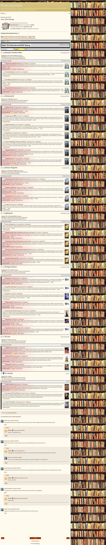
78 (8, 173)
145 (14, 219)
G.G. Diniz (13, 293)
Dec (26, 36)
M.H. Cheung (25, 310)
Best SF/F (12, 38)
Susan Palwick (20, 224)
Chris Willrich (21, 150)
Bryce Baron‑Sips (21, 286)
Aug (18, 36)
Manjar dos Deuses (10, 124)
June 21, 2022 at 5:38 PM (16, 457)
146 (16, 219)
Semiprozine (4, 55)
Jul (16, 36)
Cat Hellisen (26, 63)
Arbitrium (8, 347)
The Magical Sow (9, 196)
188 (12, 102)
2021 (30, 36)
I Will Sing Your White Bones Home (13, 63)
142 (8, 219)
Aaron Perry (18, 71)
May (12, 36)
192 (19, 102)
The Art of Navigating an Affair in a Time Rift (15, 141)
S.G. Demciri (34, 241)
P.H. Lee (34, 249)
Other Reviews (21, 69)
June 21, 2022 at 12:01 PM (13, 420)
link (30, 28)
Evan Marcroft (25, 87)
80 (11, 173)
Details (14, 69)
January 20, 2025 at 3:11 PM (13, 509)
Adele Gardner (17, 132)
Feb (6, 36)
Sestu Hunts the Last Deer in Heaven (13, 310)
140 (5, 219)
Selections (33, 38)
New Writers (19, 38)
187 (10, 102)
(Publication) (33, 63)
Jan (4, 36)
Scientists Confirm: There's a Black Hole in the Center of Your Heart (20, 232)
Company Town (9, 107)
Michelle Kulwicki (15, 278)
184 (5, 102)
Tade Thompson (25, 393)
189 (14, 102)
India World (8, 364)
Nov (24, 36)
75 (4, 173)
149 (21, 219)
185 (7, 102)
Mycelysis (8, 293)
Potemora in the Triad (10, 187)
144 (12, 219)
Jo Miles (39, 232)
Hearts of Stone (9, 356)
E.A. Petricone (14, 319)
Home (35, 538)
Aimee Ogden (18, 107)
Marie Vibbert (19, 158)
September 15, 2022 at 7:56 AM (14, 488)
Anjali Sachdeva (14, 347)
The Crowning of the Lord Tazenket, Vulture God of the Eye (18, 241)
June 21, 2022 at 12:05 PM (13, 441)
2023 (34, 36)
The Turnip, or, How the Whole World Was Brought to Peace (19, 249)
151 (25, 219)
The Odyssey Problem (10, 150)
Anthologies (26, 38)
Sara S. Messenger (22, 187)
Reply (5, 424)
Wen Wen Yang (17, 196)
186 (8, 102)
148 (19, 219)
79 (9, 173)
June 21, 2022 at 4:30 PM (19, 430)
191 (18, 102)
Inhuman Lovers (9, 116)
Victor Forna (12, 204)
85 (17, 173)
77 (7, 173)
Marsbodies (8, 132)
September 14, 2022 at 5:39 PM (14, 468)
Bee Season (8, 278)
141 (7, 219)
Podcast (6, 511)
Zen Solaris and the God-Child (12, 258)
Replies (7, 427)
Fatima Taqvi (35, 179)
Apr (10, 36)
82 (13, 173)
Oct (22, 36)
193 (21, 102)
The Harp (7, 319)
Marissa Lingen (21, 79)
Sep (20, 36)
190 (16, 102)
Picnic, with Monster (10, 224)
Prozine (3, 99)
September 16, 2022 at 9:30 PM (20, 498)
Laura (5, 420)
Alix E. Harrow (18, 384)
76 (5, 173)
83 (15, 173)
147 (18, 219)
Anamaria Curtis (17, 302)
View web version (35, 541)
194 (23, 102)
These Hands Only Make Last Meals (13, 87)
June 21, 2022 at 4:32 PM (19, 450)
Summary (20, 55)
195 (25, 102)
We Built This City (9, 158)
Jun (14, 36)
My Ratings (5, 38)
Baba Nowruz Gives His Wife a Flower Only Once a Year (17, 179)
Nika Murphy (30, 141)
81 (12, 173)
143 (10, 219)
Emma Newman (17, 356)
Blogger (37, 543)
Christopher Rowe (19, 402)
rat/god (7, 204)
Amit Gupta (14, 364)
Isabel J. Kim (20, 327)
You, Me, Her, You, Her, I (11, 327)
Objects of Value (9, 302)
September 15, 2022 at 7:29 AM (20, 477)
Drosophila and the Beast (11, 286)
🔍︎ (29, 63)
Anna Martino (20, 124)
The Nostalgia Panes (10, 71)
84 (16, 173)
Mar (8, 36)
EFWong (9, 430)
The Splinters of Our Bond (11, 79)
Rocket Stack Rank (11, 5)
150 (23, 219)
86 (18, 173)
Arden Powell (22, 258)
